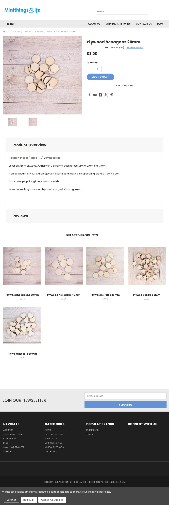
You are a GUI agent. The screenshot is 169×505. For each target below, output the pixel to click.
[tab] (84, 145)
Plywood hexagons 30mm (22, 295)
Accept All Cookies (52, 500)
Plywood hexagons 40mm (63, 295)
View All (90, 434)
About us (94, 23)
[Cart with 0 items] (165, 10)
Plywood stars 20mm (146, 295)
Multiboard (51, 451)
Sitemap (7, 451)
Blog (160, 23)
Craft (48, 430)
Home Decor (51, 438)
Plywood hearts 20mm (22, 353)
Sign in (7, 447)
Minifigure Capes (53, 443)
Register (19, 447)
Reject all (28, 500)
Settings (11, 500)
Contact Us (144, 23)
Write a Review (135, 47)
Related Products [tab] (82, 235)
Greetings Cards (54, 434)
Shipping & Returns (118, 23)
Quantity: (92, 62)
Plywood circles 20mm (105, 295)
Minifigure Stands (54, 447)
